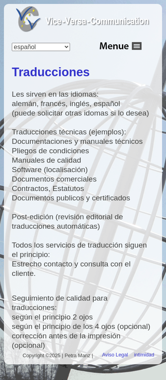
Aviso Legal (115, 355)
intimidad (144, 355)
